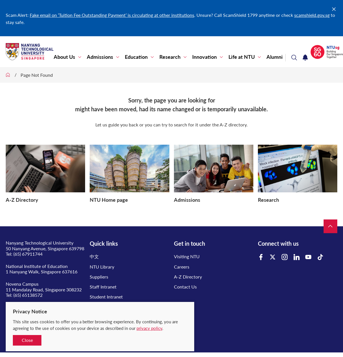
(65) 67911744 (28, 254)
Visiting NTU (187, 256)
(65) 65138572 (28, 295)
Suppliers (99, 276)
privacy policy (149, 328)
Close (27, 340)
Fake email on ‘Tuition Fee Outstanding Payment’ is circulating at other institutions (112, 15)
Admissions (100, 57)
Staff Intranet (103, 286)
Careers (181, 266)
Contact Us (185, 286)
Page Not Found (37, 75)
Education (136, 57)
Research (169, 57)
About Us (64, 57)
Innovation (204, 57)
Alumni (274, 57)
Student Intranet (106, 296)
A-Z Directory (188, 276)
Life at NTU (241, 57)
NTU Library (102, 266)
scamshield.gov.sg (312, 15)
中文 (94, 256)
